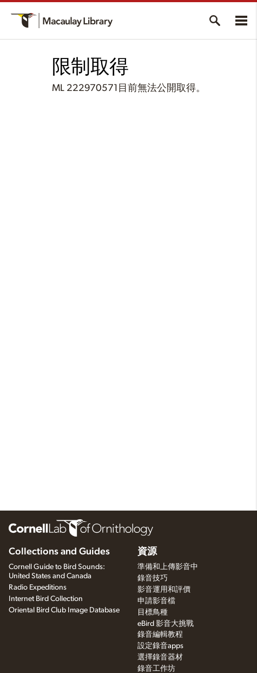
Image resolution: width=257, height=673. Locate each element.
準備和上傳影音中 (167, 567)
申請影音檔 (156, 601)
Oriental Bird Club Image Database (64, 610)
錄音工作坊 (156, 668)
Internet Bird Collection (46, 599)
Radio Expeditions (38, 587)
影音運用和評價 (163, 589)
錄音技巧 (152, 578)
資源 (147, 552)
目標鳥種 (152, 612)
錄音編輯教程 (160, 634)
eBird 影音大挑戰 (165, 624)
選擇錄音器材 (160, 657)
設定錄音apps (160, 646)
